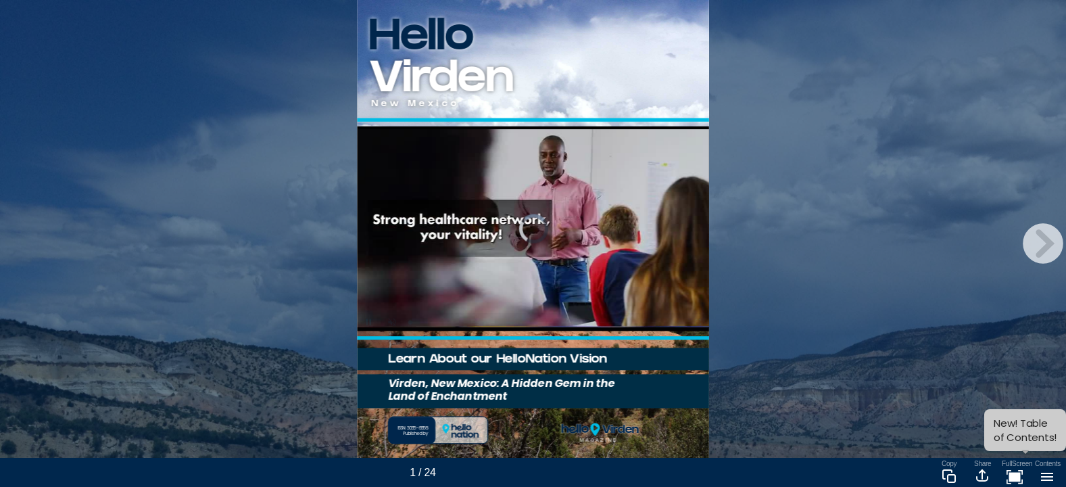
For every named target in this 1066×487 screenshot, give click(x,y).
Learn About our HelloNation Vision (497, 360)
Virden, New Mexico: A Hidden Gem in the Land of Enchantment (501, 389)
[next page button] (1043, 243)
